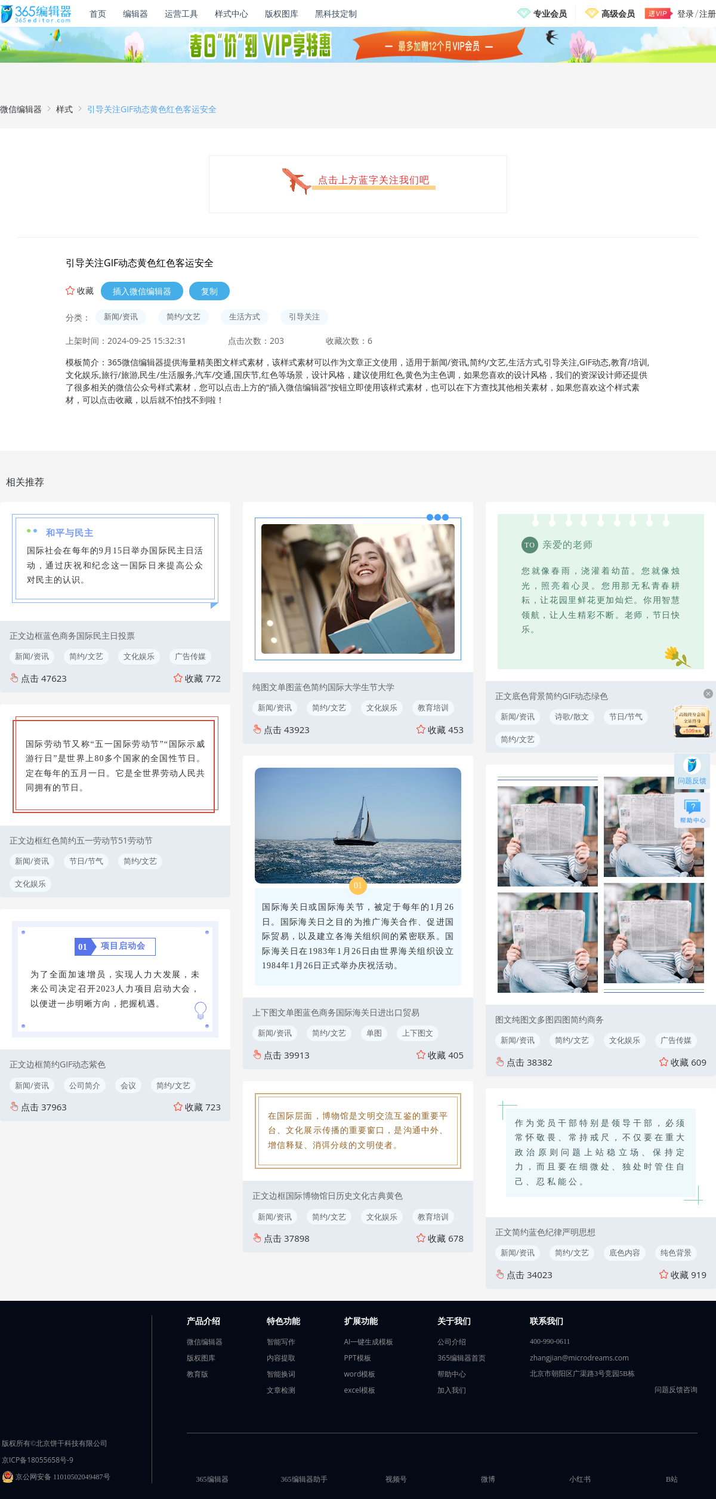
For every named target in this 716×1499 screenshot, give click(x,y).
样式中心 (231, 13)
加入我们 (451, 1390)
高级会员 (618, 13)
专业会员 (550, 13)
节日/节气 (86, 860)
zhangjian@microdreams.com (579, 1358)
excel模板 (360, 1390)
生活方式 (244, 316)
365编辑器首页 (461, 1358)
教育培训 (433, 707)
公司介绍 (451, 1342)
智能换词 (281, 1374)
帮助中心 (451, 1374)
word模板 (360, 1374)
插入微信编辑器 (142, 291)
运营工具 (181, 13)
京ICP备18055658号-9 (37, 1460)
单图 (374, 1032)
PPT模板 (357, 1358)
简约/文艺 (183, 316)
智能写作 (281, 1342)
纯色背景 (676, 1252)
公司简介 (84, 1085)
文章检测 (281, 1390)
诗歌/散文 (572, 716)
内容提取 (281, 1358)
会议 (128, 1085)
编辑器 (135, 13)
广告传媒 (190, 656)
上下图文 (417, 1032)
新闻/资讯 (121, 316)
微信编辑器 (21, 109)
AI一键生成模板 (369, 1342)
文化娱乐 (139, 656)
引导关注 (304, 316)
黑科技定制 (336, 13)
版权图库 (281, 13)
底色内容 (624, 1252)
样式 (64, 109)
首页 (98, 13)
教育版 (197, 1374)
